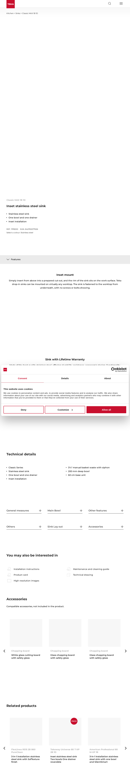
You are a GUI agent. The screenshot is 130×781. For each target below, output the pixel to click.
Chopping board (59, 651)
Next (125, 651)
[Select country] (115, 3)
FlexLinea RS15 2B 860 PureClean (23, 750)
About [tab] (107, 378)
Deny (23, 409)
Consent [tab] (22, 378)
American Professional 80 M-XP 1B (104, 750)
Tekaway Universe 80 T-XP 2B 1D (64, 750)
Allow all (106, 409)
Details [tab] (65, 378)
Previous (4, 651)
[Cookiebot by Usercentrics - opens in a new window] (113, 369)
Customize (65, 409)
